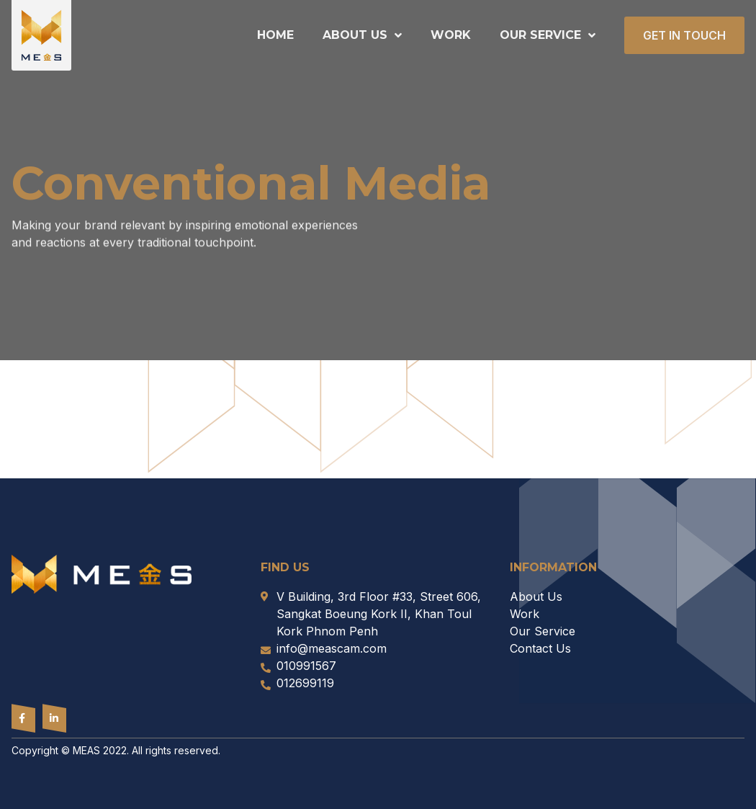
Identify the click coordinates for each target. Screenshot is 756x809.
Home (275, 35)
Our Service (547, 35)
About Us (362, 35)
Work (451, 35)
